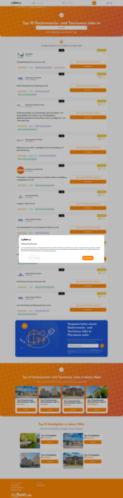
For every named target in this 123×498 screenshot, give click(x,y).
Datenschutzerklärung (51, 250)
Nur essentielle (34, 258)
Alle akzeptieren (88, 258)
